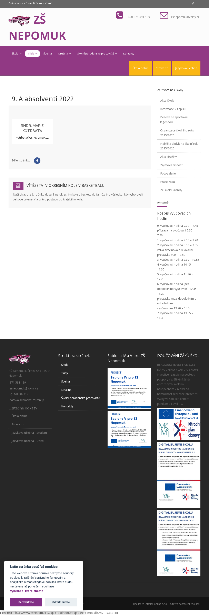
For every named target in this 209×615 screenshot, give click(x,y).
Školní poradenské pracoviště (97, 53)
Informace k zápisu (173, 109)
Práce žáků (167, 182)
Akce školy (167, 100)
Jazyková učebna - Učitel (28, 441)
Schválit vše (26, 602)
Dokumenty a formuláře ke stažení (30, 3)
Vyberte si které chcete (26, 591)
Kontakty (128, 53)
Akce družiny (168, 157)
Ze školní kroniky (171, 190)
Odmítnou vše (61, 602)
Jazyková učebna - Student (29, 433)
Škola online (141, 68)
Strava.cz (162, 68)
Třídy (32, 53)
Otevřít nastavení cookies (184, 604)
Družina (64, 53)
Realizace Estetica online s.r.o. (150, 604)
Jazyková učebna (186, 68)
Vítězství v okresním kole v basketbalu (66, 185)
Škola (16, 53)
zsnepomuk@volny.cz (185, 17)
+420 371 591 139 (138, 17)
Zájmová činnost (171, 165)
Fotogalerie (168, 173)
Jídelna (47, 53)
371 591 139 (18, 382)
